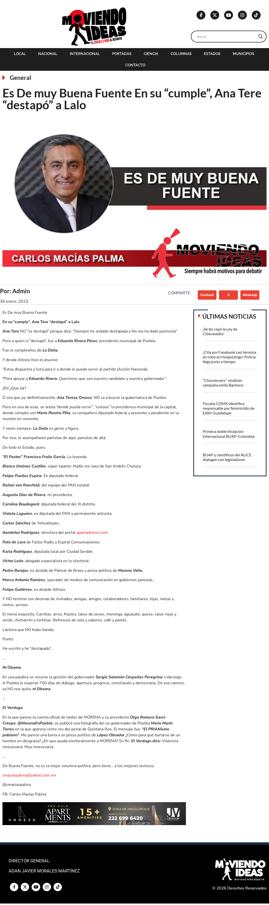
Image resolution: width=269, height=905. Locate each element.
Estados (212, 54)
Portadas (121, 54)
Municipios (243, 54)
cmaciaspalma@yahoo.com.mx (29, 775)
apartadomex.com (92, 532)
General (20, 77)
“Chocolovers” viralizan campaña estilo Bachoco (223, 382)
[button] (207, 295)
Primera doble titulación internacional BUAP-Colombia (228, 433)
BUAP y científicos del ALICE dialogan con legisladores (227, 457)
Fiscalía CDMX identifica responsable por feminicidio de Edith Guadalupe (228, 408)
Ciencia (151, 54)
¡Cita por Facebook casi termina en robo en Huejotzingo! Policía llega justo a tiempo (229, 357)
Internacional (85, 54)
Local (20, 54)
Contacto (135, 65)
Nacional (47, 54)
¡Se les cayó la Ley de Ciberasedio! (220, 331)
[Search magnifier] (260, 36)
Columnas (181, 54)
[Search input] (226, 36)
